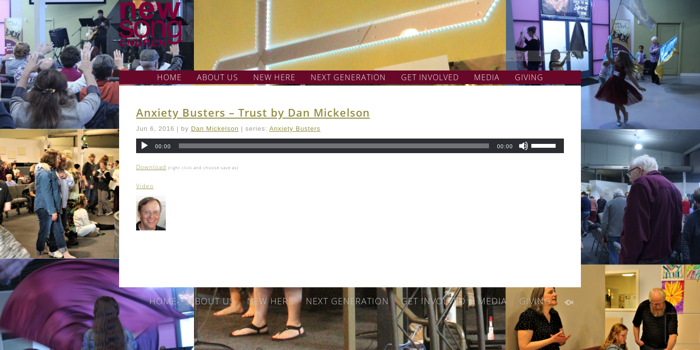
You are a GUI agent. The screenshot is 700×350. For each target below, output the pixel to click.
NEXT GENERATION (348, 77)
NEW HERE (274, 77)
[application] (350, 146)
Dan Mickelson (215, 128)
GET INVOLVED (430, 77)
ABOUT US (217, 77)
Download (151, 167)
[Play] (144, 146)
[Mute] (523, 146)
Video (145, 186)
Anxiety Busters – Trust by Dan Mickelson (253, 112)
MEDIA (487, 77)
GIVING (529, 77)
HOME (169, 77)
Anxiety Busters (294, 128)
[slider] (334, 145)
